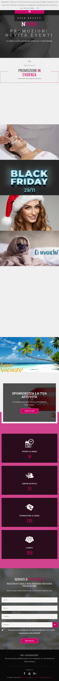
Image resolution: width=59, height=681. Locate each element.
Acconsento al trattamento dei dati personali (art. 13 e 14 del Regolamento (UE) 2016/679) (28, 631)
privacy (49, 677)
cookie (43, 677)
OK (38, 8)
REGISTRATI (29, 641)
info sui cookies (29, 8)
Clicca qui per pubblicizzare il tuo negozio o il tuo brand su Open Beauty (29, 660)
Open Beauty (25, 677)
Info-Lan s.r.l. (36, 677)
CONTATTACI (30, 411)
